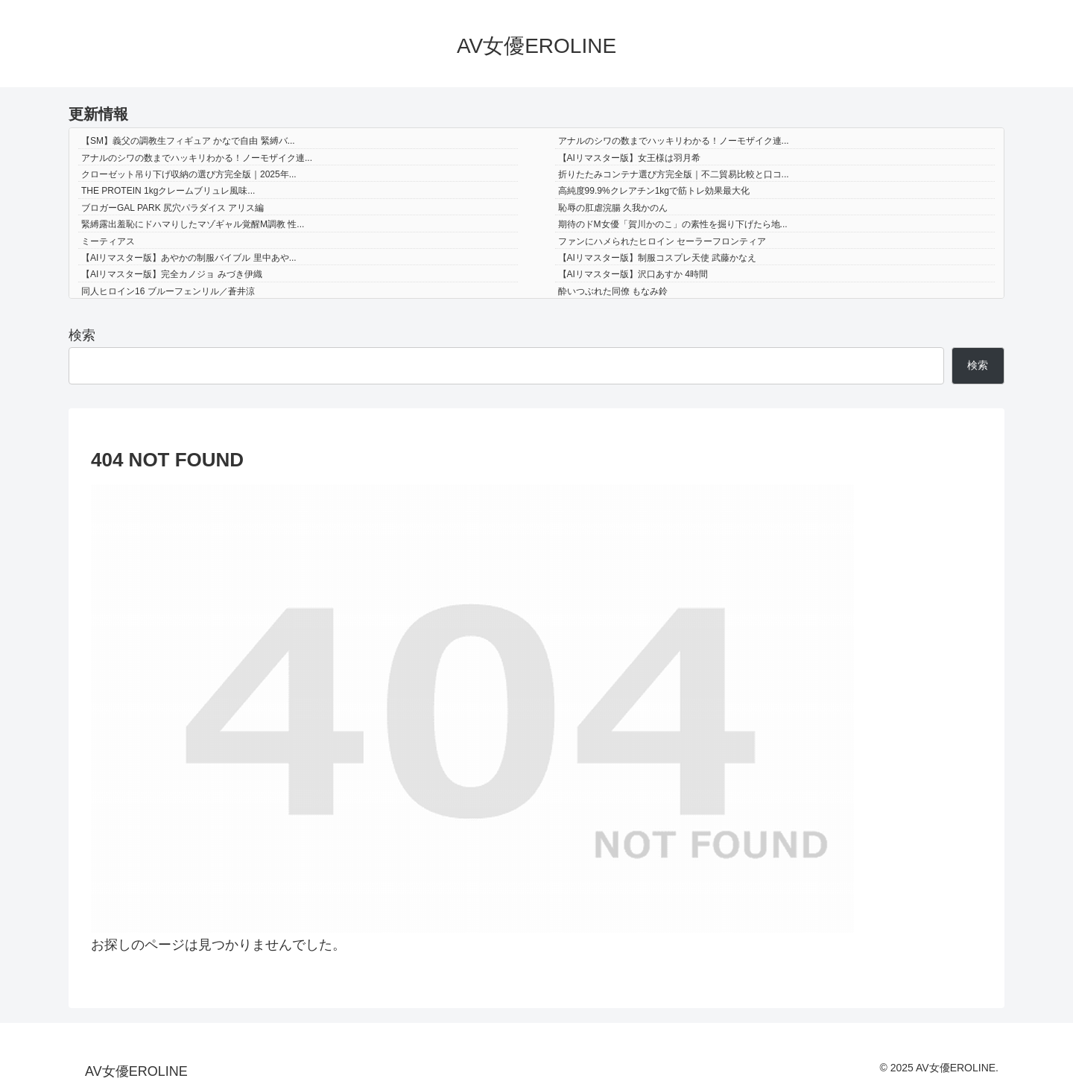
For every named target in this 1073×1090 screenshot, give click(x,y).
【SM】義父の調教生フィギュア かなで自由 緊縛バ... (188, 141)
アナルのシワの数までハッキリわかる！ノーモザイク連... (673, 141)
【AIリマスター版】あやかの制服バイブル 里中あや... (189, 258)
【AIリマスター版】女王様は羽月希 (629, 158)
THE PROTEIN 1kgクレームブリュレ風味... (168, 191)
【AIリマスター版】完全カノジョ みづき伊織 (171, 274)
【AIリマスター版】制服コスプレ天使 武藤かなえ (657, 258)
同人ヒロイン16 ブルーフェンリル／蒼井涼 (168, 291)
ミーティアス (108, 241)
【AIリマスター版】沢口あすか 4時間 (633, 274)
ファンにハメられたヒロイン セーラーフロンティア (662, 241)
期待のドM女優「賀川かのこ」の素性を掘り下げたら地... (673, 224)
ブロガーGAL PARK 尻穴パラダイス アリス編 (172, 208)
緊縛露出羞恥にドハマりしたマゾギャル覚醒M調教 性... (192, 224)
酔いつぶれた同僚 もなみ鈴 (613, 291)
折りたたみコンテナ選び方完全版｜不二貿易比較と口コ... (673, 174)
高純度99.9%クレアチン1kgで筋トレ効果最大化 (654, 191)
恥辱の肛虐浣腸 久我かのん (613, 208)
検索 (82, 335)
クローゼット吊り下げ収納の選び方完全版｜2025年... (189, 174)
